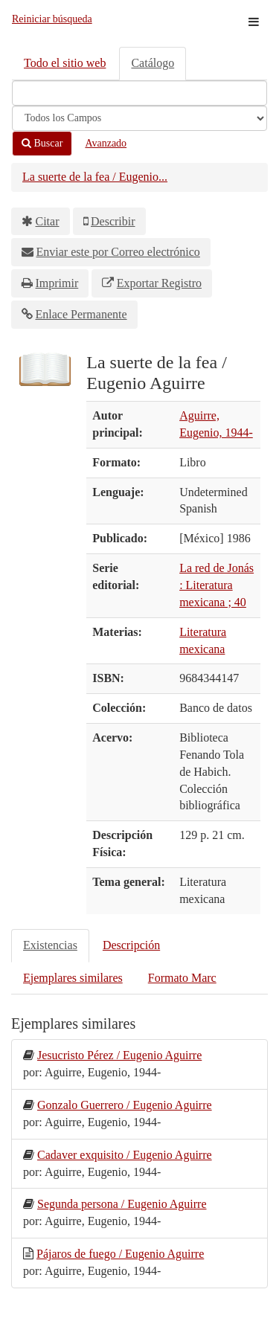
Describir (113, 221)
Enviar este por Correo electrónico (118, 251)
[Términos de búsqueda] (139, 93)
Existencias (50, 945)
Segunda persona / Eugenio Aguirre (122, 1204)
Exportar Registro (159, 283)
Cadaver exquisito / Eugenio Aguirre (124, 1154)
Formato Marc (182, 977)
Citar (48, 221)
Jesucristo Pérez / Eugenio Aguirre (119, 1055)
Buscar (42, 143)
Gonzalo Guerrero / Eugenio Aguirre (124, 1105)
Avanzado (105, 143)
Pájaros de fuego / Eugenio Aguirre (120, 1253)
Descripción (131, 945)
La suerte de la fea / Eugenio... (94, 176)
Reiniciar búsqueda (52, 19)
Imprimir (57, 283)
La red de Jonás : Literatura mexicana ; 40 (216, 585)
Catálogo (152, 63)
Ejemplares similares (73, 977)
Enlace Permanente (81, 314)
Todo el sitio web (65, 63)
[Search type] (139, 118)
